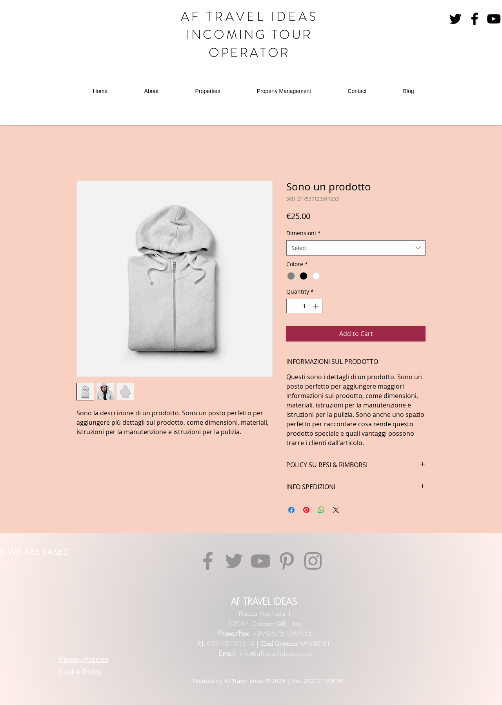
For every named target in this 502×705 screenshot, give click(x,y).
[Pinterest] (286, 561)
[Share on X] (336, 510)
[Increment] (316, 306)
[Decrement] (292, 306)
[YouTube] (494, 19)
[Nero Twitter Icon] (455, 19)
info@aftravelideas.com (275, 653)
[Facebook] (474, 19)
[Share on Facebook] (291, 510)
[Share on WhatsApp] (321, 510)
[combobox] (356, 248)
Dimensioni (303, 233)
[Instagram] (313, 561)
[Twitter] (234, 561)
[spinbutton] (304, 306)
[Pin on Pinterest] (306, 510)
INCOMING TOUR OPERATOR (249, 44)
